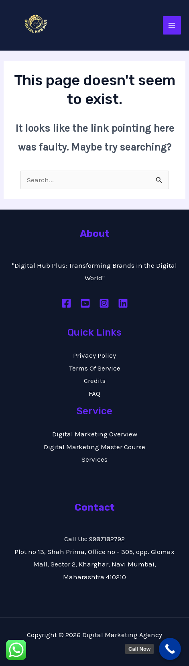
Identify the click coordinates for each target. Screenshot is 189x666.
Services (94, 459)
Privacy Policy (94, 355)
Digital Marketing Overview (94, 434)
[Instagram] (104, 303)
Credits (95, 381)
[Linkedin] (123, 303)
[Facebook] (66, 303)
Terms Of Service (94, 368)
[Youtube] (85, 303)
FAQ (94, 393)
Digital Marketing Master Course (94, 447)
